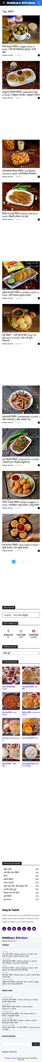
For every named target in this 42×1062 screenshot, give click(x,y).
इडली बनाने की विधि (7, 979)
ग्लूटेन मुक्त (5, 210)
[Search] (36, 1044)
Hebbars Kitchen (7, 55)
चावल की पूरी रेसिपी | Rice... (30, 738)
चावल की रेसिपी (6, 959)
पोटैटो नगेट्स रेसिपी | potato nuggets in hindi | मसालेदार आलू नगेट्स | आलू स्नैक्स (20, 503)
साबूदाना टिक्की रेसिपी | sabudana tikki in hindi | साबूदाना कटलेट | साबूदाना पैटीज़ (21, 93)
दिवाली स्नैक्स (6, 413)
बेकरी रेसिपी (5, 760)
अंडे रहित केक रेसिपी (7, 683)
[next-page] (27, 562)
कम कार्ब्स (5, 167)
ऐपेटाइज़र (5, 42)
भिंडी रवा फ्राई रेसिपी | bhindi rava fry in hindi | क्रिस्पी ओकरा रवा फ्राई (20, 215)
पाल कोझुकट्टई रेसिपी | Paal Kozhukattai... (30, 765)
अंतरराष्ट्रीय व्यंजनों (7, 498)
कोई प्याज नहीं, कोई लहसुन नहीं (10, 331)
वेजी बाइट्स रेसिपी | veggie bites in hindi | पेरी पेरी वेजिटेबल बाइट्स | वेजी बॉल (19, 49)
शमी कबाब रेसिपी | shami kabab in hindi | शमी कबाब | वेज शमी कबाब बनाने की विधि (20, 969)
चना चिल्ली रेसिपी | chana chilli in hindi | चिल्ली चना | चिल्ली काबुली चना (20, 461)
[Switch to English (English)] (7, 615)
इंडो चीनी (5, 455)
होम (3, 8)
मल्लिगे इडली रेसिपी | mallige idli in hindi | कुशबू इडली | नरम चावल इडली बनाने (20, 983)
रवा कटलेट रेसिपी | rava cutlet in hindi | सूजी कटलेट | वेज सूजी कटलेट (20, 546)
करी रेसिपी (5, 709)
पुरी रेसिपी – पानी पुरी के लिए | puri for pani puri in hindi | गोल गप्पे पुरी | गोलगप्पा (19, 338)
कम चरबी (5, 88)
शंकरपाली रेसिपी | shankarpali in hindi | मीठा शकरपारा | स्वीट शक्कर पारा (20, 418)
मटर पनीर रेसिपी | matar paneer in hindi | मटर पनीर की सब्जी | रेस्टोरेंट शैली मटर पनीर (19, 955)
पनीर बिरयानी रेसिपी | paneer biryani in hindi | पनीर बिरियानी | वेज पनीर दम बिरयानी (20, 962)
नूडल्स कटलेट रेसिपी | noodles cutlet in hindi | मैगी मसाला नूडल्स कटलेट (20, 294)
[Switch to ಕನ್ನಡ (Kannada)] (20, 615)
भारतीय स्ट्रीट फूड (6, 1004)
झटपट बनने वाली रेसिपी (28, 683)
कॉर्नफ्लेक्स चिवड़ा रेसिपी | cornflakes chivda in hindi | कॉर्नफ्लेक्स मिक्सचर (19, 172)
